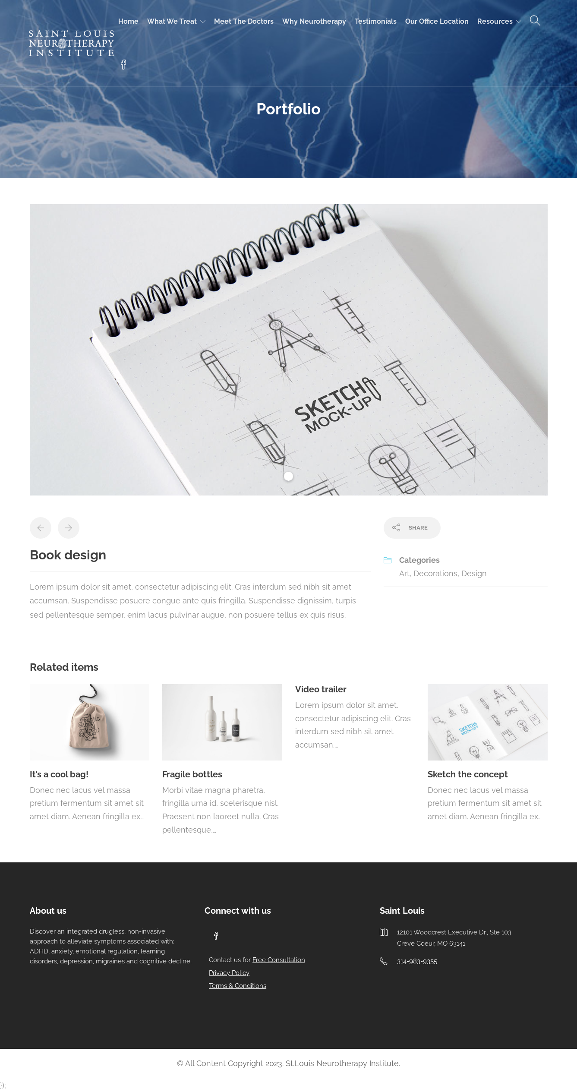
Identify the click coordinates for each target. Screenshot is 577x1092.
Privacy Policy (229, 973)
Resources (495, 21)
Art (404, 573)
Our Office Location (437, 21)
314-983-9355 (417, 961)
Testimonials (376, 21)
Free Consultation (278, 960)
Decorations (435, 573)
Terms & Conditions (237, 986)
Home (128, 21)
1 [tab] (288, 476)
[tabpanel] (289, 350)
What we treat (172, 21)
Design (474, 573)
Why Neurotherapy (314, 21)
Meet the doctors (244, 21)
